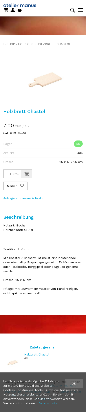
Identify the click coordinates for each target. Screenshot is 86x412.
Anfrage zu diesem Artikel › (23, 198)
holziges (25, 44)
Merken (15, 186)
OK (74, 383)
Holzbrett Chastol (54, 44)
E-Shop (9, 44)
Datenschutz (47, 403)
